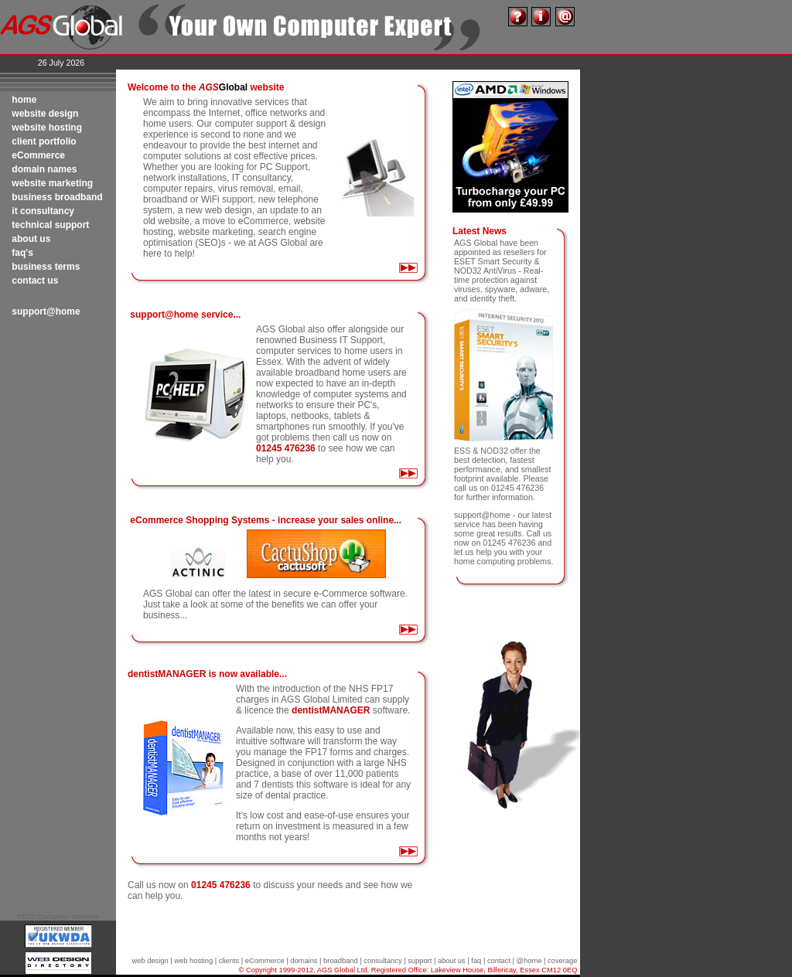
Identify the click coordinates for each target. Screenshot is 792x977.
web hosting (193, 961)
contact (498, 961)
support (420, 961)
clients (229, 961)
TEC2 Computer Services (58, 917)
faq (476, 961)
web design (150, 961)
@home (529, 961)
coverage (562, 961)
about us (452, 961)
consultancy (382, 961)
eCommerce (265, 961)
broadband (340, 961)
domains (303, 961)
